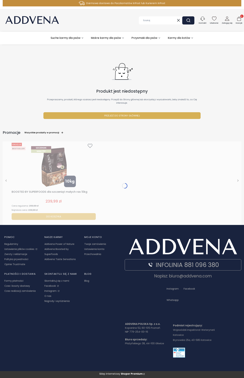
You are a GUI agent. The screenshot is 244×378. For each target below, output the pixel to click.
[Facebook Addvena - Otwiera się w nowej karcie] (189, 288)
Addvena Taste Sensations (60, 259)
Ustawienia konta (94, 249)
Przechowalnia (92, 254)
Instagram (50, 291)
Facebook (50, 286)
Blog (86, 280)
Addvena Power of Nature (59, 244)
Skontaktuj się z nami (56, 280)
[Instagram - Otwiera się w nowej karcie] (172, 288)
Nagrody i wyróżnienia (57, 301)
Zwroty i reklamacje (15, 254)
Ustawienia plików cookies (19, 249)
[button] (188, 20)
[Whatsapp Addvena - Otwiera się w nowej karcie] (172, 299)
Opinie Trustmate (14, 264)
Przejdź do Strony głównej (122, 115)
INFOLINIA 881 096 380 (183, 265)
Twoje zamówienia (95, 244)
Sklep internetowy (121, 373)
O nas (47, 296)
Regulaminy (11, 244)
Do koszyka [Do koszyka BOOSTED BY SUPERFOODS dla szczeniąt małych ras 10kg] (53, 216)
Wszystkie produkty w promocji (43, 132)
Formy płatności (13, 280)
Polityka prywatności (16, 259)
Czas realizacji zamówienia (20, 291)
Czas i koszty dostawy (17, 286)
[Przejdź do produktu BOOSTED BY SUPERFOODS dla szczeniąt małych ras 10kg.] (54, 165)
